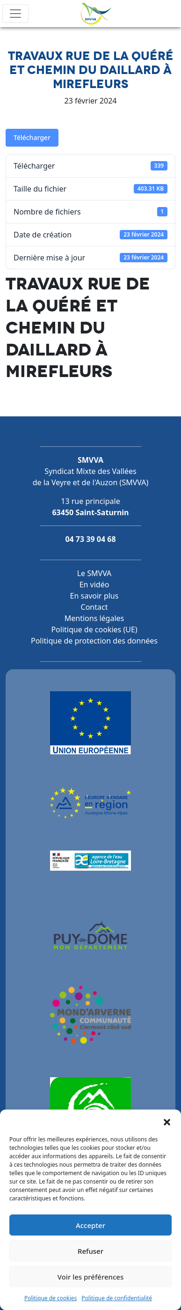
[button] (167, 1121)
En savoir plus (94, 596)
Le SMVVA (94, 573)
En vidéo (94, 584)
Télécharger (32, 137)
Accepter (90, 1225)
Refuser (90, 1251)
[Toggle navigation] (15, 13)
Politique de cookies (50, 1298)
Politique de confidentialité (116, 1298)
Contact (94, 607)
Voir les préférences (90, 1276)
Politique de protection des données (94, 641)
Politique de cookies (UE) (94, 629)
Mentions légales (94, 618)
